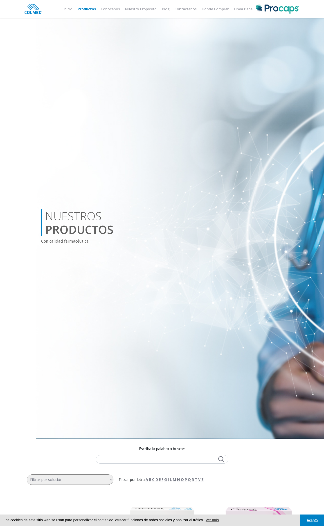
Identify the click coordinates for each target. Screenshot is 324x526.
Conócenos (110, 9)
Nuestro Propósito (141, 9)
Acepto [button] (312, 520)
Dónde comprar (215, 9)
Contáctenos (186, 9)
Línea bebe (243, 9)
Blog (166, 9)
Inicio (67, 9)
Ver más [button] (212, 520)
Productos (87, 9)
